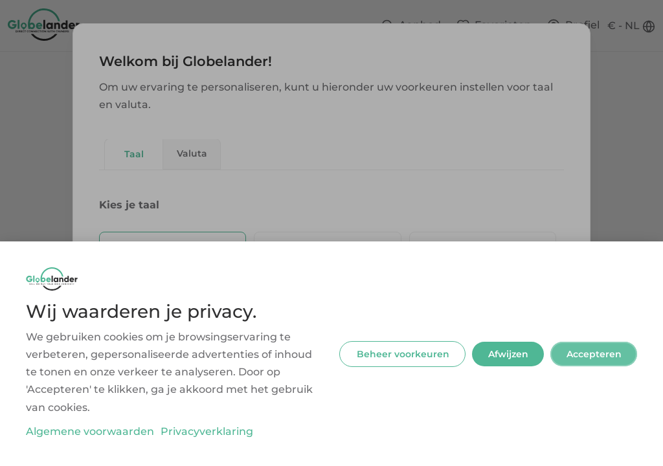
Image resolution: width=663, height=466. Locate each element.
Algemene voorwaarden (90, 431)
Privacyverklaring (207, 431)
